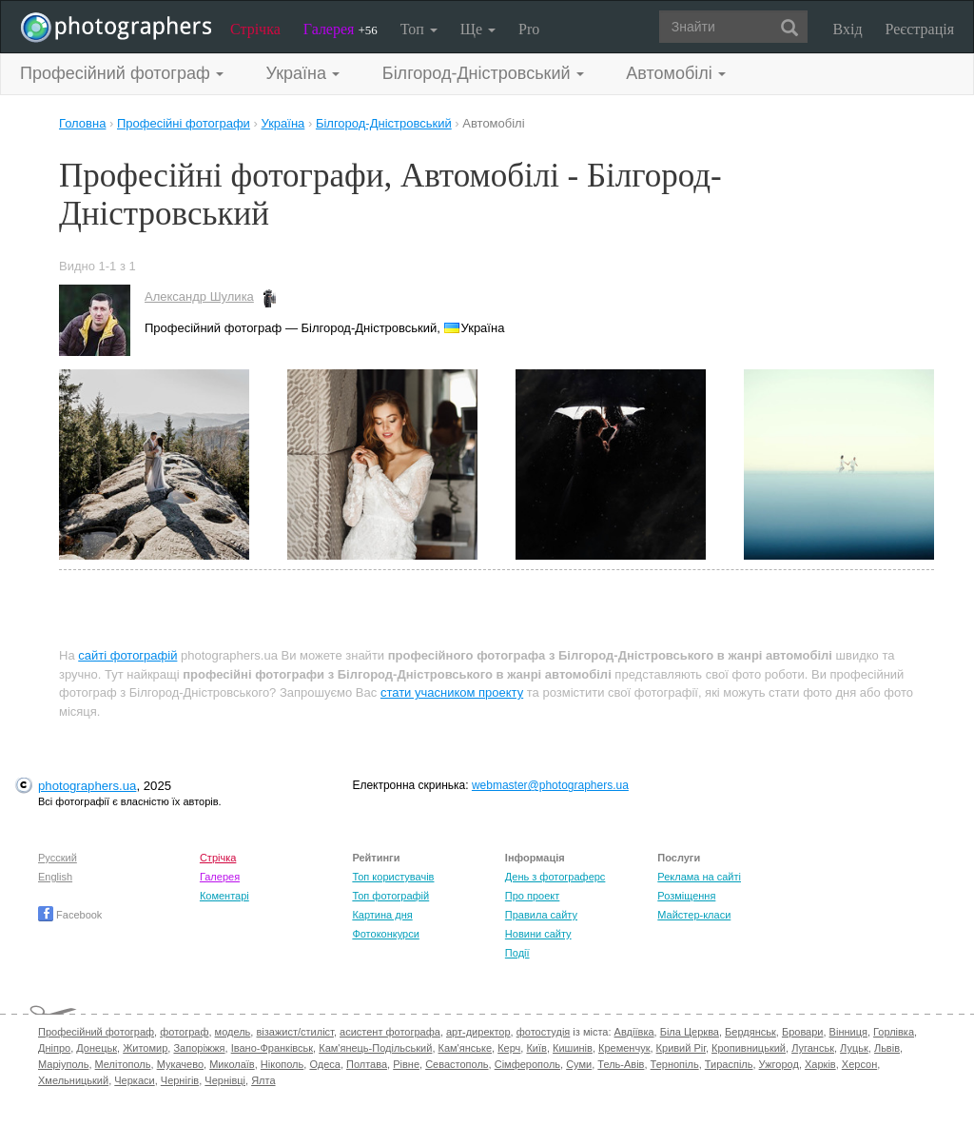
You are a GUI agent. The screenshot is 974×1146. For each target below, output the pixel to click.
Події (517, 952)
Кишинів (573, 1048)
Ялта (263, 1080)
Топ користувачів (393, 876)
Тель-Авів (620, 1064)
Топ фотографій (390, 895)
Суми (579, 1064)
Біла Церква (689, 1031)
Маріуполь (63, 1064)
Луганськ (812, 1048)
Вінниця (848, 1031)
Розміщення (686, 895)
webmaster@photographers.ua (550, 785)
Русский (57, 857)
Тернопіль (675, 1064)
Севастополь (456, 1064)
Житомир (145, 1048)
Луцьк (854, 1048)
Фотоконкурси (385, 933)
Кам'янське (465, 1048)
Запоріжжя (198, 1048)
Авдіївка (634, 1031)
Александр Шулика (199, 296)
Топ (419, 29)
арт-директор (478, 1031)
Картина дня (382, 914)
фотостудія (543, 1031)
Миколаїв (232, 1064)
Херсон (859, 1064)
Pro (528, 29)
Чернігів (180, 1080)
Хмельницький (73, 1080)
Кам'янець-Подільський (375, 1048)
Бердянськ (750, 1031)
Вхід (848, 29)
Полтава (366, 1064)
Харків (820, 1064)
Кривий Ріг (681, 1048)
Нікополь (282, 1064)
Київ (536, 1048)
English (55, 876)
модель (233, 1031)
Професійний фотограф (96, 1031)
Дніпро (54, 1048)
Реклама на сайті (699, 876)
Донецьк (96, 1048)
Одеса (324, 1064)
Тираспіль (729, 1064)
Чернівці (225, 1080)
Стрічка (255, 29)
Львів (887, 1048)
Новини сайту (538, 933)
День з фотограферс (555, 876)
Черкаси (134, 1080)
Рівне (406, 1064)
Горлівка (893, 1031)
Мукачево (180, 1064)
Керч (508, 1048)
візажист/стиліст (294, 1031)
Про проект (532, 895)
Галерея (340, 29)
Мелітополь (123, 1064)
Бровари (803, 1031)
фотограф (184, 1031)
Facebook (70, 914)
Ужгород (779, 1064)
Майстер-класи (693, 914)
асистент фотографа (390, 1031)
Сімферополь (527, 1064)
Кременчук (624, 1048)
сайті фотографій (127, 655)
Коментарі (224, 895)
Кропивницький (748, 1048)
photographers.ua (87, 786)
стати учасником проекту (451, 692)
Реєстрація (920, 29)
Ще (478, 29)
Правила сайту (541, 914)
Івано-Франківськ (272, 1048)
